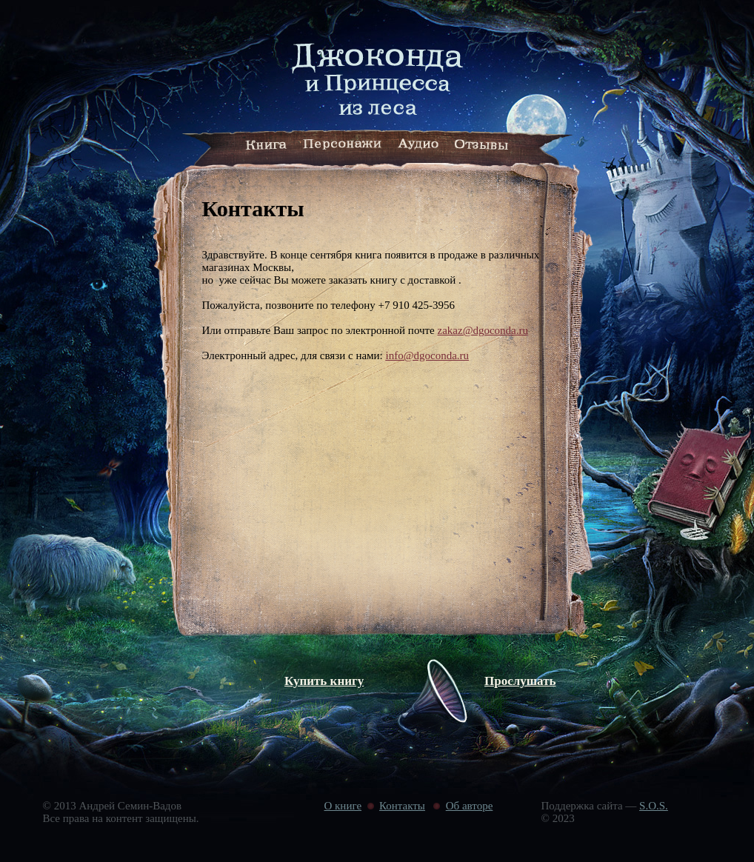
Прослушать (520, 681)
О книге (343, 806)
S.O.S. (653, 806)
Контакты (402, 806)
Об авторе (469, 806)
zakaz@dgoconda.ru (483, 330)
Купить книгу (324, 681)
